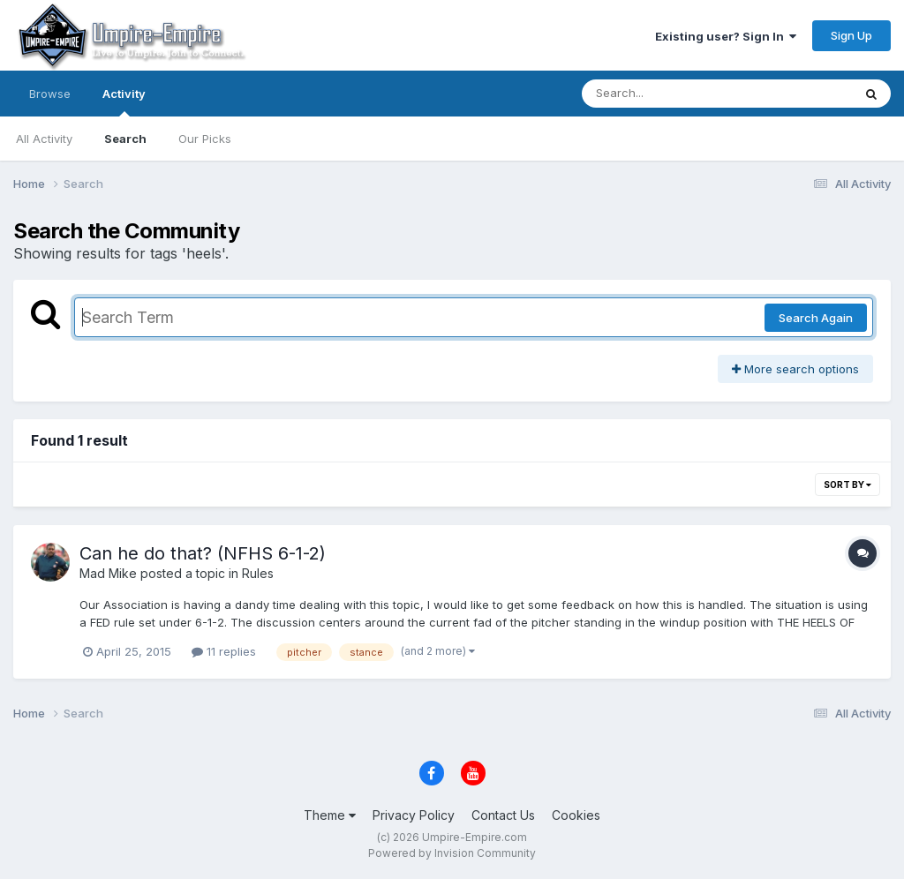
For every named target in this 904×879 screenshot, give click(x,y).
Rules (258, 573)
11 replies (224, 651)
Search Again (816, 318)
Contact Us (503, 815)
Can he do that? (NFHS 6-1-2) (202, 553)
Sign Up (851, 35)
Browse (50, 93)
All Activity (44, 138)
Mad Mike (108, 573)
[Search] (669, 93)
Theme (330, 815)
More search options (795, 369)
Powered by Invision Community (452, 853)
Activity (124, 101)
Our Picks (204, 138)
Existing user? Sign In (725, 36)
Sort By (847, 484)
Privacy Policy (414, 815)
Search (125, 138)
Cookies (576, 815)
